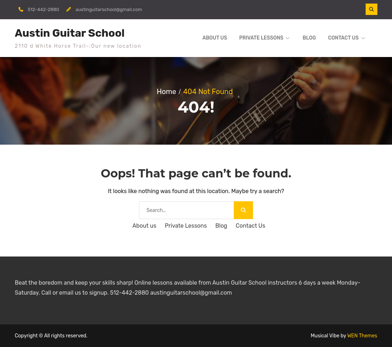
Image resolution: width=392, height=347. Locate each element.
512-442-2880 (43, 9)
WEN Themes (362, 336)
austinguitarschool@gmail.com (109, 9)
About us (214, 38)
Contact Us (343, 38)
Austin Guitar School (70, 33)
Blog (309, 38)
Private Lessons (261, 38)
